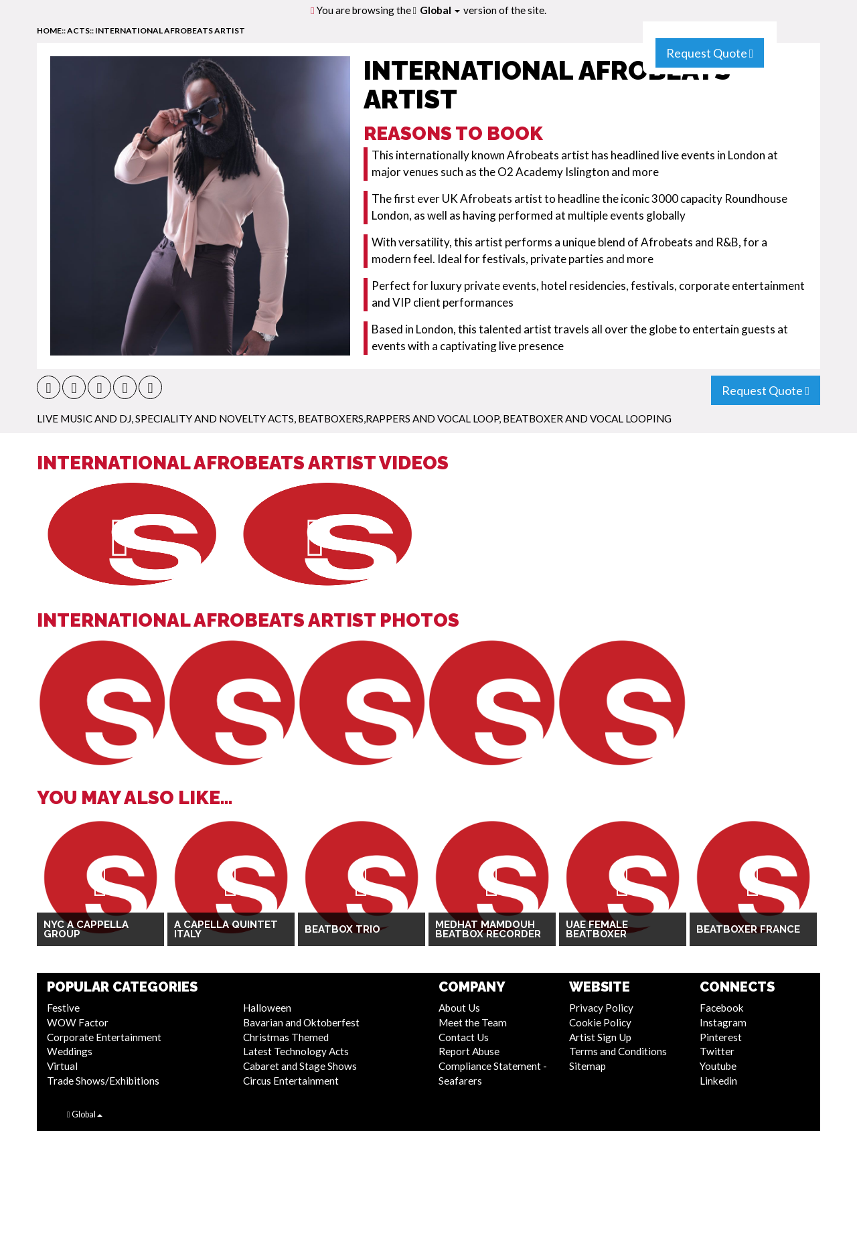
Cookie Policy (600, 1022)
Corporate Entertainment (104, 1037)
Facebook (722, 1008)
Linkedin (718, 1081)
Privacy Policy (601, 1008)
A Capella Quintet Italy (226, 929)
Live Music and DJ (84, 418)
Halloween (267, 1008)
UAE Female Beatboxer (597, 929)
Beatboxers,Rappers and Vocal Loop (398, 418)
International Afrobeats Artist (170, 30)
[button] (48, 387)
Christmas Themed (286, 1037)
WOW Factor (77, 1022)
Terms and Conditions (618, 1051)
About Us (459, 1008)
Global (440, 10)
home (49, 30)
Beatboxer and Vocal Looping (587, 418)
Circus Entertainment (291, 1081)
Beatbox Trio (342, 929)
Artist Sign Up (600, 1037)
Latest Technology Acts (296, 1051)
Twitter (717, 1051)
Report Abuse (469, 1051)
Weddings (69, 1051)
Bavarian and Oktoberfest (301, 1022)
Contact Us (464, 1037)
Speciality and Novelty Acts (214, 418)
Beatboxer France (748, 929)
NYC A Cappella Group (86, 929)
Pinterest (721, 1037)
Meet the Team (473, 1022)
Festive (63, 1008)
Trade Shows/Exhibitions (103, 1081)
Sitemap (587, 1066)
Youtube (718, 1066)
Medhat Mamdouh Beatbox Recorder (488, 929)
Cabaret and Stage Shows (300, 1066)
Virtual (62, 1066)
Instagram (723, 1022)
